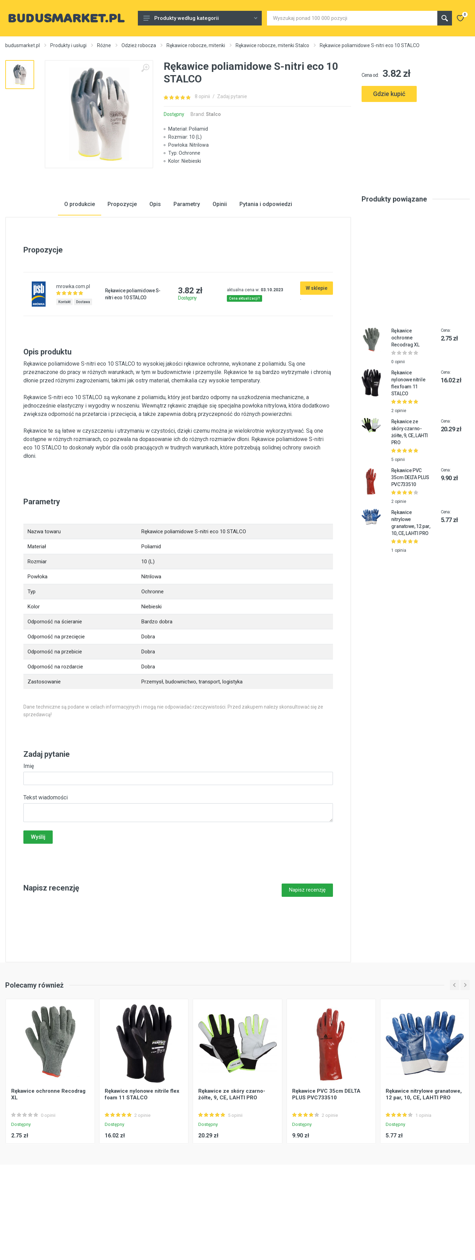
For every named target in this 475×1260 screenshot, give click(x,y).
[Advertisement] (416, 137)
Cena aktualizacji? (244, 351)
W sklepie (316, 341)
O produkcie (79, 257)
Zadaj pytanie (232, 96)
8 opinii (202, 96)
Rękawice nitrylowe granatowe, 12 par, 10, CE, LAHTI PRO (424, 1147)
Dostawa (83, 355)
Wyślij (38, 890)
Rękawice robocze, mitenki (195, 45)
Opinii (220, 257)
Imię (28, 819)
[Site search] (352, 18)
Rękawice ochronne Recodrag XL (405, 391)
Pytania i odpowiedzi (265, 257)
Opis (155, 257)
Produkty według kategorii (200, 18)
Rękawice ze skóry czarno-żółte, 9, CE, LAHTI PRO (231, 1147)
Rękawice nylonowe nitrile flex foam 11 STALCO (142, 1147)
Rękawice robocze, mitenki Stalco (272, 45)
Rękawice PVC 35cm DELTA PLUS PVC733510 (410, 530)
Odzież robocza (138, 45)
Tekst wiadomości (45, 850)
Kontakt (64, 355)
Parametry (186, 257)
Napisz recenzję (307, 943)
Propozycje (122, 257)
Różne (104, 45)
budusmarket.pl (22, 45)
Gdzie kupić (389, 93)
